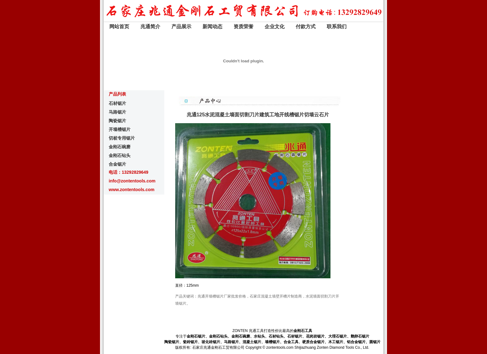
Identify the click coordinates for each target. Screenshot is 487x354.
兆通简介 (150, 26)
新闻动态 (212, 26)
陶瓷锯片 (117, 120)
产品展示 (181, 26)
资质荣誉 (243, 26)
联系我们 (337, 26)
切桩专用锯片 (122, 138)
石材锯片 (117, 103)
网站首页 (119, 26)
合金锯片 (117, 164)
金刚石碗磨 (119, 146)
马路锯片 (117, 112)
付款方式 (306, 26)
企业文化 (274, 26)
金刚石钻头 (119, 155)
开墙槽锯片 (119, 129)
